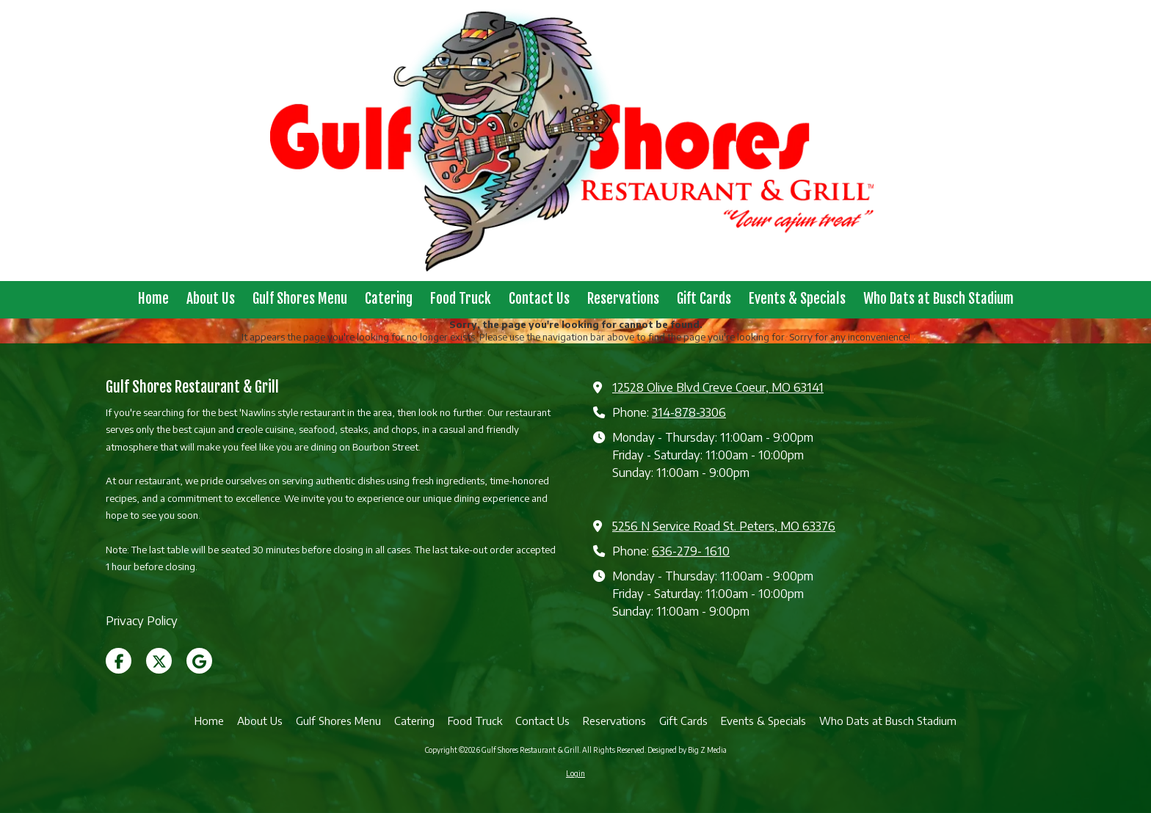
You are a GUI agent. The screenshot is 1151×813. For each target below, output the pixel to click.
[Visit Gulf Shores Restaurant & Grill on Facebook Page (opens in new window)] (118, 661)
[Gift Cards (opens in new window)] (704, 299)
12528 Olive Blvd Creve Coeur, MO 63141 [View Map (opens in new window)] (718, 387)
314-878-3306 (689, 412)
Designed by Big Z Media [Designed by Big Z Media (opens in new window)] (687, 749)
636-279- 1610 (691, 550)
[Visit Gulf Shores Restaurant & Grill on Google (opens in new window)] (199, 661)
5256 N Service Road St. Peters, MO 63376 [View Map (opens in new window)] (723, 525)
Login (575, 773)
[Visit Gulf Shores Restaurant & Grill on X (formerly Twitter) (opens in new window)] (159, 661)
